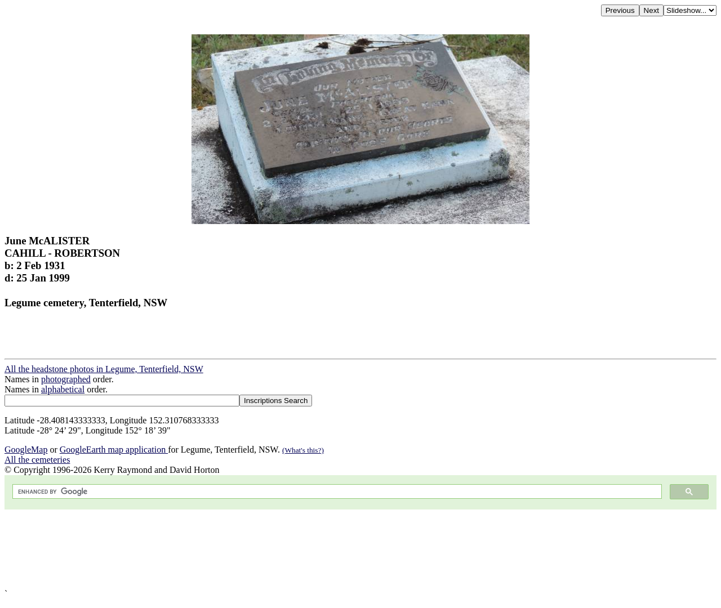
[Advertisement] (342, 549)
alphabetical (62, 389)
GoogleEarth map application (114, 449)
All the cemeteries (37, 459)
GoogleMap (26, 449)
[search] (336, 492)
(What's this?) (303, 450)
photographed (66, 379)
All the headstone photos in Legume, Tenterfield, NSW (104, 369)
